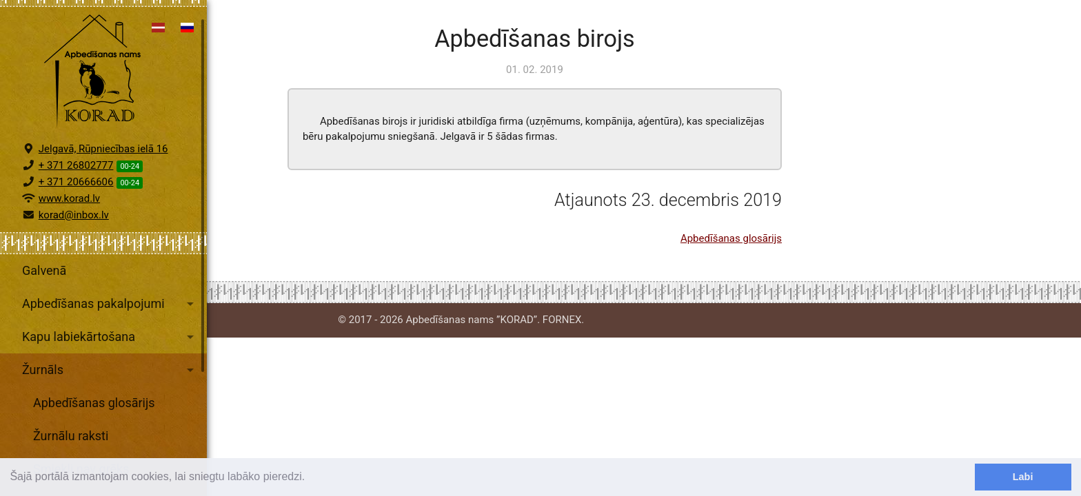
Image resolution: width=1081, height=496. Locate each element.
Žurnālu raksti (70, 448)
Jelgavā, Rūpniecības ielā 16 (103, 161)
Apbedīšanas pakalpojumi (110, 316)
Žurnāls (110, 382)
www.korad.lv (69, 211)
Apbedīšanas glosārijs (94, 415)
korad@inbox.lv (74, 227)
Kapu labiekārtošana (110, 349)
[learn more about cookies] (310, 478)
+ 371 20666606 (76, 194)
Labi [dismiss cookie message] (1023, 476)
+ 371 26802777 (76, 178)
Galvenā (44, 283)
